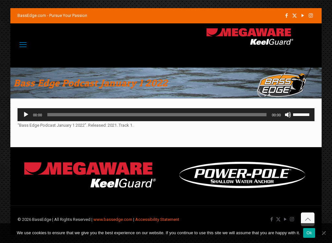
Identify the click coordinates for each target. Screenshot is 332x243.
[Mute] (288, 114)
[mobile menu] (23, 44)
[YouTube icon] (302, 16)
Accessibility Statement (157, 219)
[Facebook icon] (286, 16)
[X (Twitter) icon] (294, 16)
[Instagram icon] (310, 16)
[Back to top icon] (307, 219)
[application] (166, 114)
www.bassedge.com (112, 219)
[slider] (157, 114)
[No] (324, 233)
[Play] (26, 114)
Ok (309, 232)
